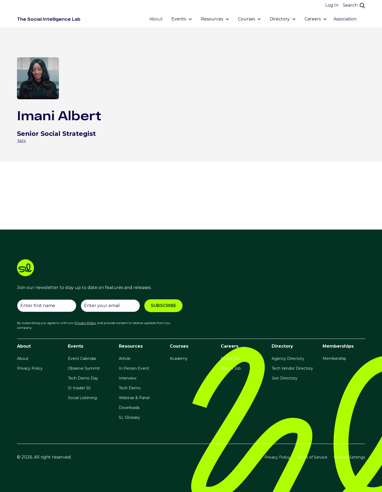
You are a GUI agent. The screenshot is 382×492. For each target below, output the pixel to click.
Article (125, 358)
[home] (48, 19)
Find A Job (230, 358)
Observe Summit (84, 368)
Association (345, 18)
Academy (179, 358)
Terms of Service (312, 457)
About (156, 18)
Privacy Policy (30, 368)
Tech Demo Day (83, 378)
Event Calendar (82, 358)
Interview (127, 378)
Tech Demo (130, 388)
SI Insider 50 (79, 388)
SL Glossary (129, 417)
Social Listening (82, 397)
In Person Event (134, 368)
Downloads (129, 407)
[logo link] (191, 268)
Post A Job (231, 368)
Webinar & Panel (134, 397)
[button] (182, 19)
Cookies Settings (349, 457)
